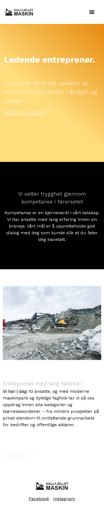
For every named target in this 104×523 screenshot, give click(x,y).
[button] (92, 12)
